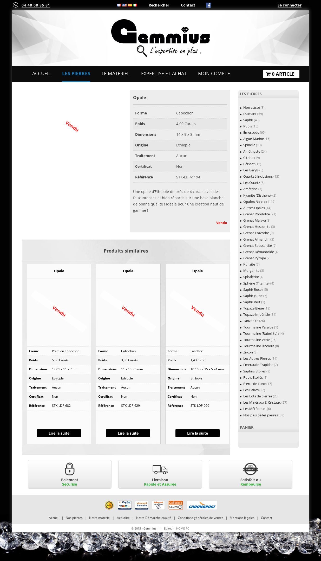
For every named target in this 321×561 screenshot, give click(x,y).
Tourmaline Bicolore (258, 346)
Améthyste (251, 151)
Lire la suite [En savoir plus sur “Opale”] (59, 433)
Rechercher (159, 5)
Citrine (248, 157)
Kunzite (249, 264)
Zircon (248, 352)
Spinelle (249, 145)
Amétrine (250, 188)
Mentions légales (242, 517)
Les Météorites (254, 408)
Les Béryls (251, 170)
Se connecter (290, 5)
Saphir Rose (252, 289)
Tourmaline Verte (256, 339)
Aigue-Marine (253, 138)
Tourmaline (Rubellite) (260, 333)
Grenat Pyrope (254, 258)
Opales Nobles (255, 201)
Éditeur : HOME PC (176, 528)
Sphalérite (251, 276)
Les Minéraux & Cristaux (262, 402)
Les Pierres (76, 73)
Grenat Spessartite (257, 245)
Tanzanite (250, 320)
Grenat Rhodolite (256, 214)
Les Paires (251, 390)
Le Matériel (116, 73)
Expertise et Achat (164, 73)
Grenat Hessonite (256, 226)
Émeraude (251, 132)
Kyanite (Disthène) (257, 195)
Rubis (247, 126)
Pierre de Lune (254, 383)
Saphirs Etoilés (254, 371)
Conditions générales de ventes (200, 517)
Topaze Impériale (256, 314)
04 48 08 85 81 (36, 5)
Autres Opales (254, 207)
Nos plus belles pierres (260, 415)
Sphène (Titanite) (256, 283)
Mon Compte (214, 73)
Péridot (249, 164)
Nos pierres (74, 517)
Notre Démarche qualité (153, 517)
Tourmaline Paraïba (258, 327)
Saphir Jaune (253, 295)
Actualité (123, 517)
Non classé (251, 107)
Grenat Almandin (256, 239)
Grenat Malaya (254, 220)
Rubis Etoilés (253, 377)
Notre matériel (99, 517)
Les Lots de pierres (257, 396)
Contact (188, 5)
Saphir (248, 120)
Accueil (41, 73)
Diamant (250, 113)
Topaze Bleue (253, 308)
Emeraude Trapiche (258, 364)
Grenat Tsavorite (256, 232)
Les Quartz (251, 182)
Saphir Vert (251, 302)
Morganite (251, 270)
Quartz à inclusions (258, 176)
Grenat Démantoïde (258, 251)
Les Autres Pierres (257, 358)
